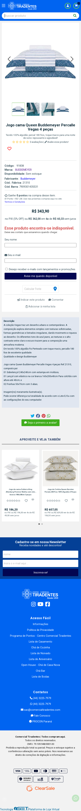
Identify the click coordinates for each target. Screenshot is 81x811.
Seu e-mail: (13, 255)
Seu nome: (11, 239)
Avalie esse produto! (57, 142)
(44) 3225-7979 (40, 698)
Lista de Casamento (40, 641)
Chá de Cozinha (40, 647)
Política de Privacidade (40, 630)
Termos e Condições (15, 202)
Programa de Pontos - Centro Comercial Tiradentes (40, 635)
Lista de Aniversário (40, 659)
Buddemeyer (28, 178)
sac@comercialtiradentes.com (40, 709)
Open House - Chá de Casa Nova (40, 665)
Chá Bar (40, 670)
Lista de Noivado (40, 653)
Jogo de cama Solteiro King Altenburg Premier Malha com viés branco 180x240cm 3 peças (20, 492)
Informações (40, 624)
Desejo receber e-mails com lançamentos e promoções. (42, 269)
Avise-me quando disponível (40, 276)
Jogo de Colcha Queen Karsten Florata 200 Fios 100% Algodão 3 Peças (60, 490)
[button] (9, 59)
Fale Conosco (40, 715)
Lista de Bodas (40, 676)
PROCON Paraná (40, 721)
